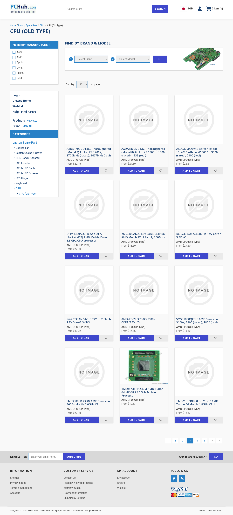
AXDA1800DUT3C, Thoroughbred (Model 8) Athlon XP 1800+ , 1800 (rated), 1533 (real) (143, 152)
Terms (202, 510)
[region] (34, 66)
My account (123, 477)
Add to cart (82, 170)
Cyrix (19, 67)
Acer (19, 52)
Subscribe (73, 456)
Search (160, 8)
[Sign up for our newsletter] (45, 456)
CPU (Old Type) (27, 193)
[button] (200, 9)
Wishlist (18, 106)
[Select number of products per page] (82, 84)
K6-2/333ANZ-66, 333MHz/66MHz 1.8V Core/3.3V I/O (89, 320)
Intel (19, 78)
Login (16, 95)
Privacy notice (18, 482)
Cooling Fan (22, 147)
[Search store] (108, 9)
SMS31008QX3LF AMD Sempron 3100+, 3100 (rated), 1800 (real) (197, 320)
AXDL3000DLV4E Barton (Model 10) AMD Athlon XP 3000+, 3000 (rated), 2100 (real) (197, 152)
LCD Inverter (23, 163)
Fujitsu (20, 72)
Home (13, 25)
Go (216, 456)
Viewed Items (22, 100)
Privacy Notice (214, 510)
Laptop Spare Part (25, 142)
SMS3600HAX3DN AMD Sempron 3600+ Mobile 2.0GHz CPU (88, 402)
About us (15, 492)
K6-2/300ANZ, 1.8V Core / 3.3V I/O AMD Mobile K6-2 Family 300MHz (143, 235)
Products (19, 120)
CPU (18, 188)
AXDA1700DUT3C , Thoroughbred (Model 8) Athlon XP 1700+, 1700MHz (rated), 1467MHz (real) (89, 152)
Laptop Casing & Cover (29, 152)
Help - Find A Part (24, 111)
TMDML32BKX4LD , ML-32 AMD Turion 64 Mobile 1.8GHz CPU (197, 402)
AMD (19, 57)
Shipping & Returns (74, 498)
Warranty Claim (72, 487)
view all (32, 120)
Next (212, 440)
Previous (168, 440)
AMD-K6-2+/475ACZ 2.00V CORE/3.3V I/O (138, 320)
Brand (17, 126)
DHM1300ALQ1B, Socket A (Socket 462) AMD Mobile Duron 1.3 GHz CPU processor (88, 237)
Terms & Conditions (21, 487)
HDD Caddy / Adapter (28, 158)
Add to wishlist (106, 170)
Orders (121, 482)
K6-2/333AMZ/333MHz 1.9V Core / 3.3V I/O (198, 235)
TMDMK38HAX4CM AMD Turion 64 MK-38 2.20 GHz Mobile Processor (142, 392)
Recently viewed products (78, 482)
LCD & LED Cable (25, 168)
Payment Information (75, 492)
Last (219, 440)
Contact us (70, 477)
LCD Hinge (22, 178)
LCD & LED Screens (27, 173)
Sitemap (15, 477)
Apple (20, 62)
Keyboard (21, 183)
